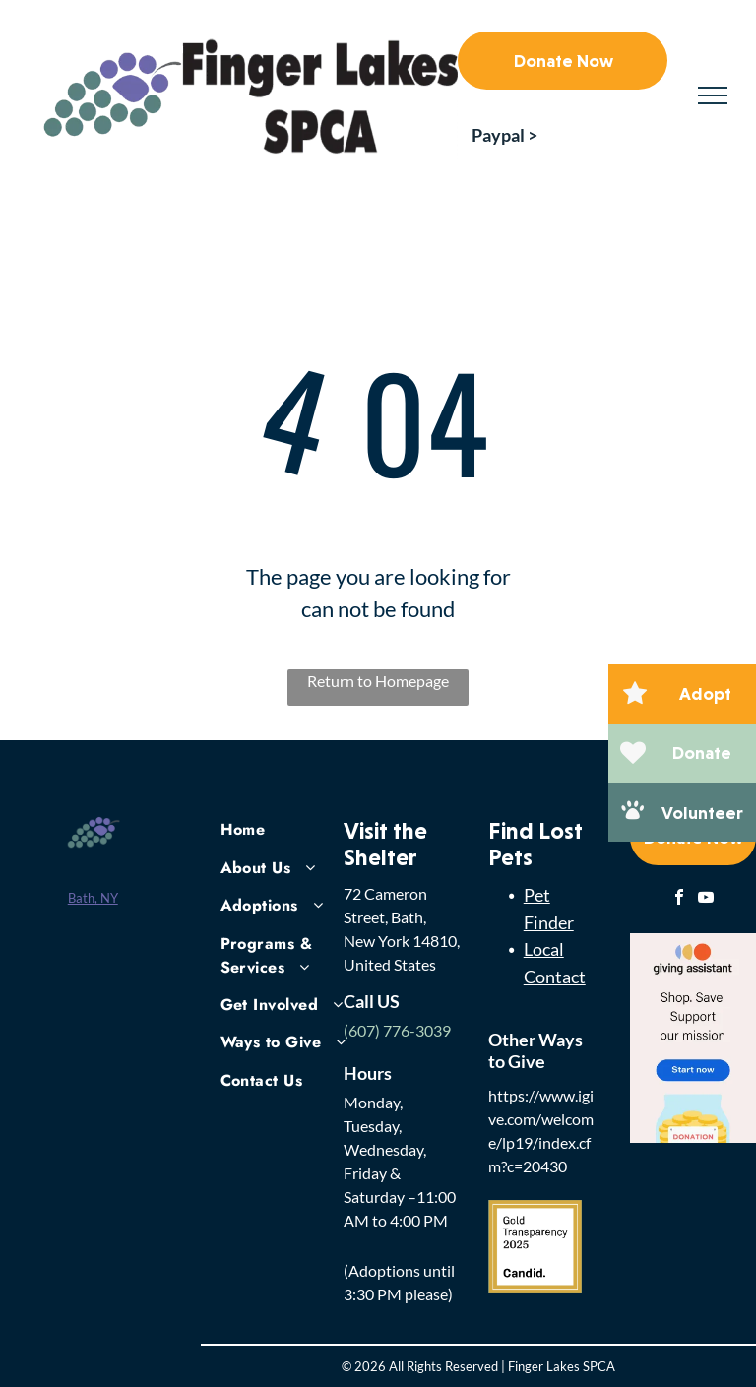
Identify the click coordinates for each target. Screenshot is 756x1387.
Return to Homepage (378, 680)
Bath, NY (93, 898)
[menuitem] (291, 828)
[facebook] (679, 899)
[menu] (712, 95)
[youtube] (706, 899)
